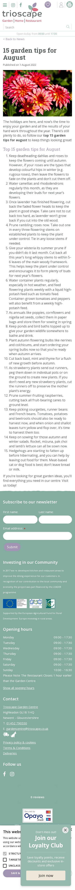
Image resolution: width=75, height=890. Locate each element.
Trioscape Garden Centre (20, 707)
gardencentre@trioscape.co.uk (27, 729)
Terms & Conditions (16, 748)
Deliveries (10, 753)
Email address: (14, 528)
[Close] (65, 830)
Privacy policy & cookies (19, 742)
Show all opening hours (18, 688)
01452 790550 (16, 723)
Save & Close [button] (20, 873)
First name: (10, 512)
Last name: (46, 512)
